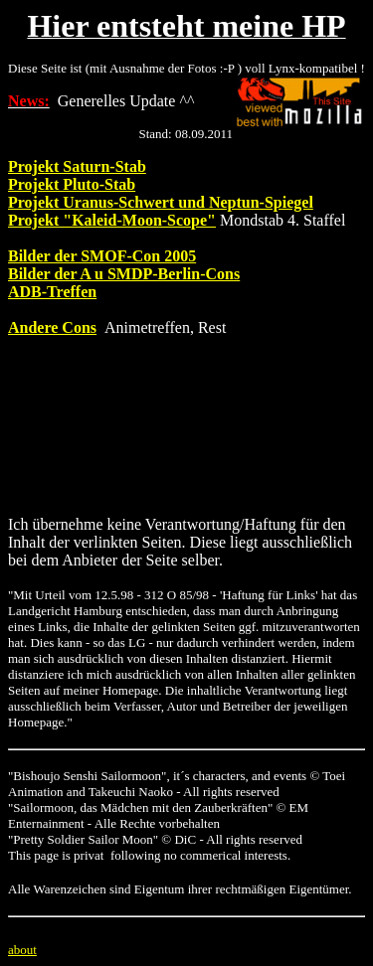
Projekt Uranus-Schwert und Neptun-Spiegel (160, 202)
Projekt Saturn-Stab (77, 166)
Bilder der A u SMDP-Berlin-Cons (124, 273)
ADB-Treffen (52, 291)
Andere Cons (52, 327)
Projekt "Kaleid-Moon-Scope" (112, 220)
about (22, 949)
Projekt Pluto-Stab (71, 184)
